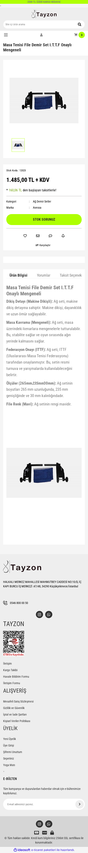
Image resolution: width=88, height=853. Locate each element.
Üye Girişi (8, 745)
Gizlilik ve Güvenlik (13, 708)
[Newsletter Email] (44, 804)
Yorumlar (43, 275)
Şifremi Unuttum (12, 752)
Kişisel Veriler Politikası (16, 721)
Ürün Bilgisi (18, 275)
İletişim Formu (11, 683)
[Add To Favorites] (25, 236)
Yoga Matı (9, 765)
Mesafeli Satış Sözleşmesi (18, 701)
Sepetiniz (8, 758)
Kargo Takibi (10, 670)
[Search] (44, 24)
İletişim (7, 663)
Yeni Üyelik (9, 739)
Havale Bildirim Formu (16, 676)
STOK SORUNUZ (44, 219)
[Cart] (79, 35)
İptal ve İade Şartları (15, 714)
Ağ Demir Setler (42, 201)
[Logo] (44, 14)
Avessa (37, 207)
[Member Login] (41, 35)
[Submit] (79, 804)
